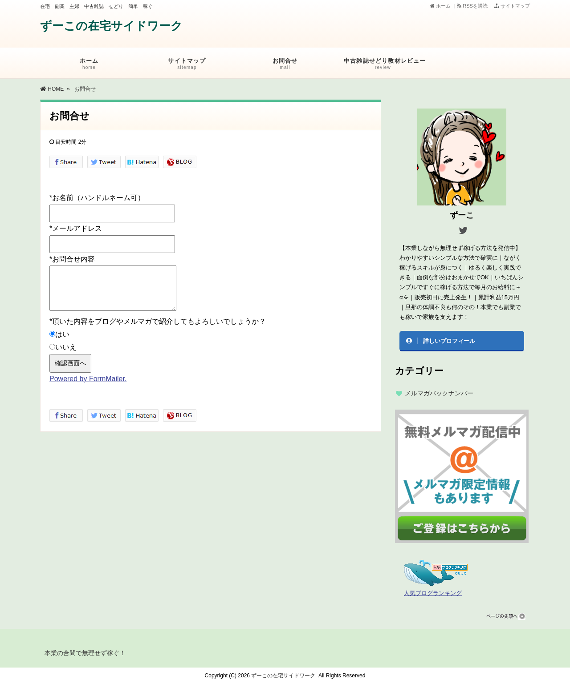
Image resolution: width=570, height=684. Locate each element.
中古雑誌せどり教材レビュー (385, 65)
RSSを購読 (473, 5)
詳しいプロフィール (449, 341)
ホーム (440, 5)
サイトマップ (512, 5)
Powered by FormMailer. (87, 378)
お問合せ (285, 65)
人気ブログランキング (433, 593)
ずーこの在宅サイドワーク (111, 25)
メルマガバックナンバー (439, 393)
